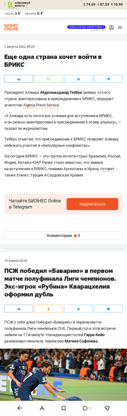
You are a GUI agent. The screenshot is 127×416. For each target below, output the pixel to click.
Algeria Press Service (41, 105)
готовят (107, 168)
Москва (30, 13)
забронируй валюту (22, 4)
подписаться (92, 204)
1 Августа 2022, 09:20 (19, 46)
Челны (9, 13)
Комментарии (63, 235)
